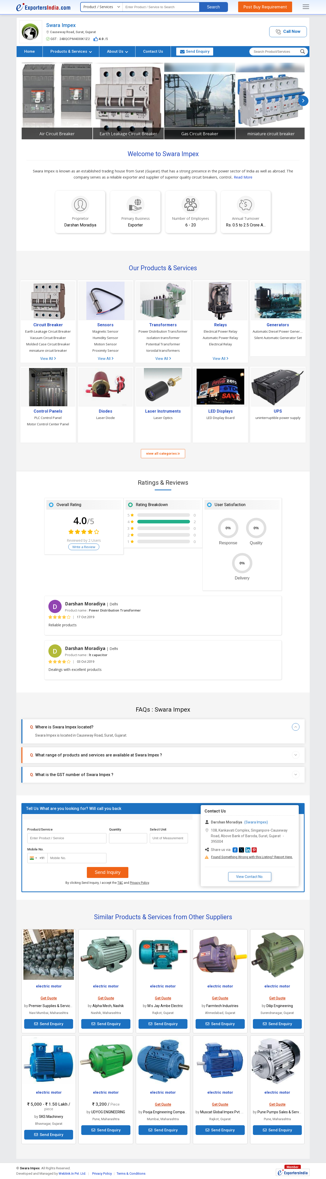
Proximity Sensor (105, 350)
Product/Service (40, 829)
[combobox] (36, 858)
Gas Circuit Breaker (199, 133)
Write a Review (83, 547)
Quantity (115, 829)
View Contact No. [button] (249, 877)
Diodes (105, 411)
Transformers (163, 325)
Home (29, 51)
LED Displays (220, 411)
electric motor (49, 986)
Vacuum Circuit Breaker (48, 337)
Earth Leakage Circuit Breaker (128, 133)
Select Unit (158, 829)
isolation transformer (163, 337)
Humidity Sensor (105, 337)
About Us (117, 51)
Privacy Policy (139, 883)
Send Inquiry (107, 872)
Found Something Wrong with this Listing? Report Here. (252, 857)
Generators (278, 325)
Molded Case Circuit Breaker (48, 344)
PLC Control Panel (48, 417)
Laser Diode (105, 417)
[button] (288, 31)
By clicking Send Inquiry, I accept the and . (107, 883)
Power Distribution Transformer (163, 331)
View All (48, 359)
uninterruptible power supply (278, 417)
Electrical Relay (220, 344)
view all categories (163, 453)
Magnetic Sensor (105, 331)
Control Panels (48, 411)
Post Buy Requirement (265, 7)
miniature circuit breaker (271, 133)
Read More (243, 177)
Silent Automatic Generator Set (278, 337)
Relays (220, 325)
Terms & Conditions (131, 1173)
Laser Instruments (163, 411)
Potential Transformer (163, 344)
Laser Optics (163, 417)
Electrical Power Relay (220, 331)
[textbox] (161, 7)
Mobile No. (35, 849)
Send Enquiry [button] (194, 51)
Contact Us (153, 51)
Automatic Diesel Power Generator (278, 331)
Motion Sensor (105, 344)
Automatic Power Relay (220, 337)
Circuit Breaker (48, 325)
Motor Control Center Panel (48, 424)
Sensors (105, 325)
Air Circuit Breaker (57, 133)
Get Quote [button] (48, 998)
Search (213, 7)
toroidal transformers (163, 350)
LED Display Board (221, 417)
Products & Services (71, 51)
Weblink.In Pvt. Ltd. (72, 1173)
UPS (278, 411)
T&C (120, 883)
